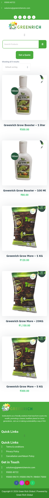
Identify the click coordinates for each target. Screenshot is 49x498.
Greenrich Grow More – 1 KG (24, 256)
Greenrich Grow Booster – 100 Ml (24, 190)
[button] (24, 34)
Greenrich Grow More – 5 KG (24, 386)
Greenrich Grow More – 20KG (24, 321)
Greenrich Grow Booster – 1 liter (24, 125)
